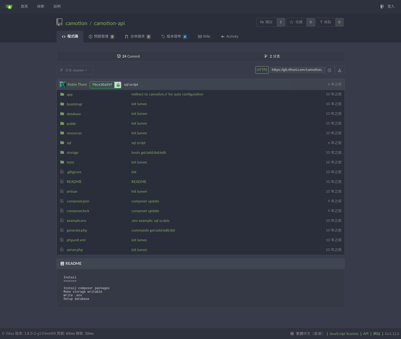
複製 (325, 22)
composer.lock (78, 211)
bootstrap (74, 104)
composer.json (78, 201)
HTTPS (262, 70)
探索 (40, 6)
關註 (266, 22)
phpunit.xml (76, 240)
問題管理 (101, 37)
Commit (128, 56)
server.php (75, 250)
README (74, 182)
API (366, 334)
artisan (72, 191)
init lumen (139, 104)
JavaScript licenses (344, 334)
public (71, 124)
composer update (145, 201)
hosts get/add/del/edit (148, 153)
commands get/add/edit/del (153, 230)
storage (72, 153)
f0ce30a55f (106, 85)
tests (70, 162)
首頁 (24, 6)
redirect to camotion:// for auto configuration (167, 94)
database (74, 114)
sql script (138, 143)
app (70, 94)
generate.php (77, 230)
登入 (387, 7)
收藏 (296, 22)
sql (69, 143)
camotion (76, 23)
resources (74, 133)
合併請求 (138, 37)
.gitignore (74, 172)
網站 (376, 334)
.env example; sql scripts (150, 221)
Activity (229, 37)
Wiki (204, 37)
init (133, 172)
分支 (272, 56)
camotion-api (109, 23)
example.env (76, 221)
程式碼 (70, 37)
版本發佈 (174, 37)
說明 (57, 6)
